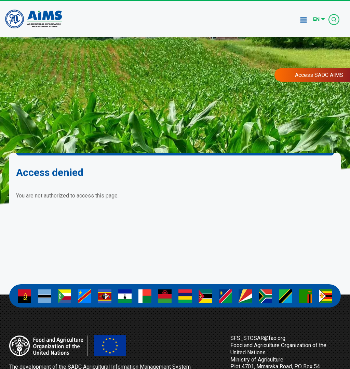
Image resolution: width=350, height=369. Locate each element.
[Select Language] (318, 19)
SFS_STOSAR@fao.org (257, 338)
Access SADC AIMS (319, 75)
